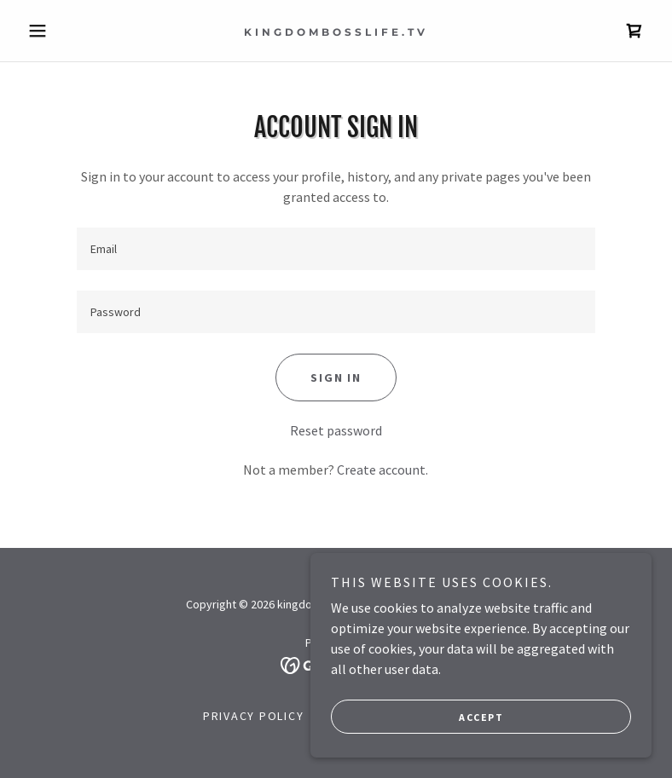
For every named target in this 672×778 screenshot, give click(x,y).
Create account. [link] (382, 469)
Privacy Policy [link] (253, 715)
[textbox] (336, 249)
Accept (481, 717)
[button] (67, 31)
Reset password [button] (336, 430)
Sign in (335, 377)
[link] (336, 30)
